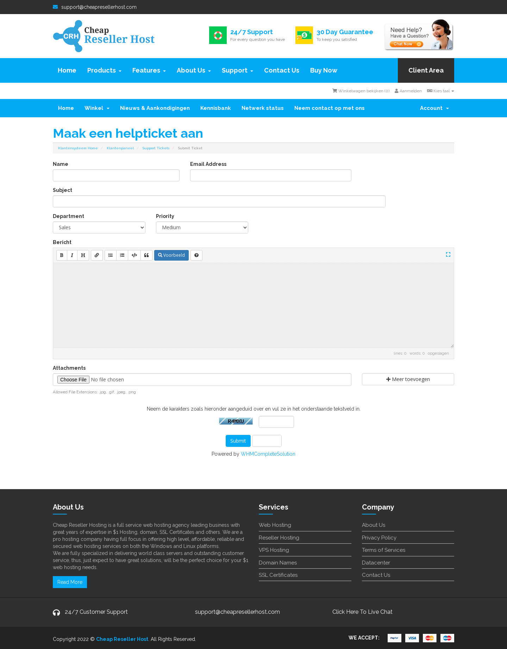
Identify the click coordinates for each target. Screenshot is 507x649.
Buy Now (323, 70)
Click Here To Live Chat (362, 612)
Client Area (426, 70)
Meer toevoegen (408, 379)
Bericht (62, 242)
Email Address (208, 164)
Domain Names (278, 563)
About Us (194, 70)
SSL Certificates (278, 575)
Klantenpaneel (120, 148)
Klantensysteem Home (78, 148)
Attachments (69, 368)
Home (67, 70)
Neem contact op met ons (329, 108)
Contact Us (281, 70)
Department (68, 216)
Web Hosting (275, 525)
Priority (165, 216)
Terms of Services (383, 550)
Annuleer (267, 441)
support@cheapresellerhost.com (95, 7)
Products (104, 70)
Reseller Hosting (279, 538)
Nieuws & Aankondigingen (155, 108)
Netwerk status (263, 108)
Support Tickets (156, 148)
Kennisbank (215, 108)
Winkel (96, 108)
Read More (69, 582)
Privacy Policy (379, 538)
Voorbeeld (171, 255)
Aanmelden (408, 90)
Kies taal (440, 90)
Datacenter (376, 563)
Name (60, 164)
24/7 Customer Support (96, 612)
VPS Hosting (274, 550)
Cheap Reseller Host (122, 639)
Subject (62, 190)
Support (237, 70)
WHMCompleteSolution (268, 454)
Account (434, 108)
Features (149, 70)
